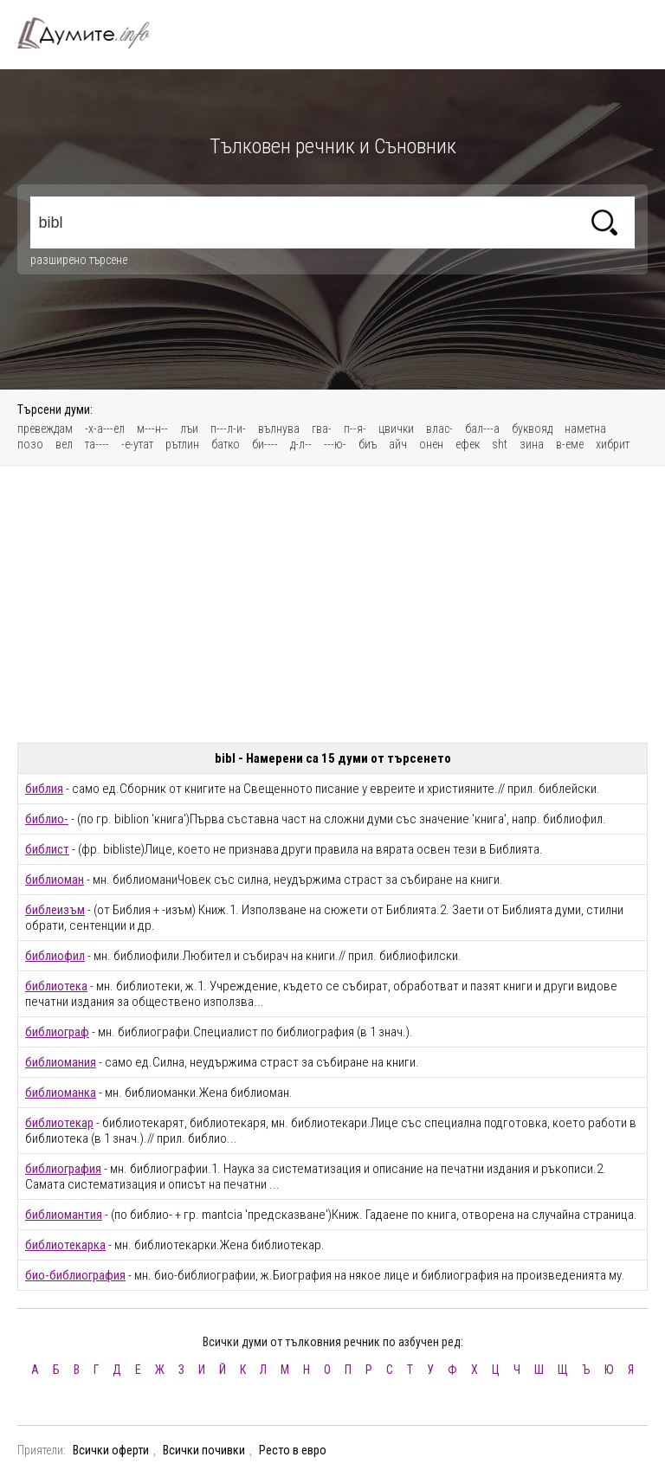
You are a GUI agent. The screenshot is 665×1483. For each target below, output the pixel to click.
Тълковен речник (93, 32)
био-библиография (75, 1275)
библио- (46, 819)
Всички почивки (204, 1450)
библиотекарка (65, 1245)
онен (431, 444)
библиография (63, 1169)
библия (44, 788)
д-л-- (301, 444)
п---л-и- (228, 428)
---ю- (335, 444)
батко (225, 444)
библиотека (56, 986)
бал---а (482, 428)
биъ (367, 444)
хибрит (612, 444)
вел (64, 444)
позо (30, 444)
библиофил (55, 956)
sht (499, 444)
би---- (265, 444)
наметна (585, 428)
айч (398, 444)
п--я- (355, 428)
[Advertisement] (332, 604)
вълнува (279, 428)
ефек (467, 444)
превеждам (45, 428)
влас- (439, 428)
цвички (396, 428)
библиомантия (63, 1214)
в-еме (570, 444)
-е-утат (137, 444)
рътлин (182, 444)
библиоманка (60, 1092)
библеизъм (55, 910)
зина (532, 444)
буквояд (532, 428)
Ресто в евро (292, 1450)
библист (47, 849)
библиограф (57, 1032)
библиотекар (59, 1123)
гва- (322, 428)
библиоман (54, 879)
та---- (97, 444)
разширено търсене (78, 260)
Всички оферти (111, 1450)
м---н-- (152, 428)
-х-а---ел (105, 428)
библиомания (60, 1062)
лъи (189, 428)
